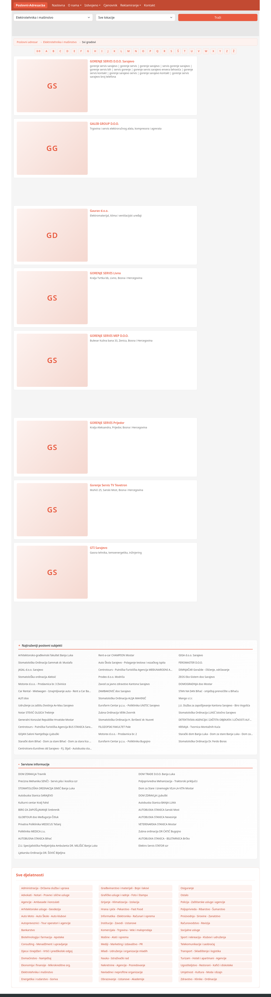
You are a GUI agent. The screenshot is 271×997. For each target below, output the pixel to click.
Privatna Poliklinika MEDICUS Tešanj (39, 816)
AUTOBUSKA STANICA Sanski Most (158, 803)
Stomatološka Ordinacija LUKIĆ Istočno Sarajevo (206, 709)
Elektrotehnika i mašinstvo (60, 42)
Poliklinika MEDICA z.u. (31, 823)
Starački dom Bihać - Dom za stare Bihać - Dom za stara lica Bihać (55, 737)
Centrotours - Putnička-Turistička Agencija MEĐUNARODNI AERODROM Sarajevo (135, 668)
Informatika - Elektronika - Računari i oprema (128, 907)
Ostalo (184, 886)
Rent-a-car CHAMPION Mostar (115, 655)
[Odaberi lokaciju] (135, 17)
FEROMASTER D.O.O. (190, 662)
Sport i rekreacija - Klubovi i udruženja (203, 928)
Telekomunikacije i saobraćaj (198, 936)
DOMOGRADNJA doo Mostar (195, 682)
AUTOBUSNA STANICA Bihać (34, 830)
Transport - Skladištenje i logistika (201, 943)
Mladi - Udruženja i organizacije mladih (124, 943)
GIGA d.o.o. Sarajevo (190, 655)
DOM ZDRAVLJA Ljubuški (153, 789)
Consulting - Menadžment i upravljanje (44, 936)
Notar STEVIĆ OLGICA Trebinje (35, 709)
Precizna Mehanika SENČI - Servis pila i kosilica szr (47, 775)
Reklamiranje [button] (129, 5)
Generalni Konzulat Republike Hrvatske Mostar (45, 716)
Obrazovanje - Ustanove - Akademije (122, 971)
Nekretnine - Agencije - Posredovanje (123, 957)
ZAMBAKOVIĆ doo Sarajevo (114, 689)
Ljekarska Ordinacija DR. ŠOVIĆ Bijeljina (41, 843)
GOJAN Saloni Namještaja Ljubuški (38, 730)
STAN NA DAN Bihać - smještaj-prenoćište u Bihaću (208, 689)
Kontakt (149, 5)
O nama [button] (73, 5)
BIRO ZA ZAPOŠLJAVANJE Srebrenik (38, 803)
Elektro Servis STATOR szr (153, 837)
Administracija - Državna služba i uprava (45, 878)
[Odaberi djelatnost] (53, 17)
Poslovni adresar (27, 42)
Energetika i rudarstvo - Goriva (39, 971)
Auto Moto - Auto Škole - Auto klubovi (43, 907)
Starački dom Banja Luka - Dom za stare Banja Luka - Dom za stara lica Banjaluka (216, 730)
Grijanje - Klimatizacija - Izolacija (120, 893)
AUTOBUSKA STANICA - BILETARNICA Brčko (163, 830)
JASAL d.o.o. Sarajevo (30, 668)
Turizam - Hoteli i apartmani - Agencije (203, 950)
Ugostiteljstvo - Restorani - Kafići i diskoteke (207, 957)
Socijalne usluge (190, 921)
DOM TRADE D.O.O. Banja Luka (156, 768)
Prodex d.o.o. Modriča (111, 675)
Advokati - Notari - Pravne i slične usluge (45, 886)
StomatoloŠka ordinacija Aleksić (36, 675)
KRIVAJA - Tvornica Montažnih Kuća (199, 723)
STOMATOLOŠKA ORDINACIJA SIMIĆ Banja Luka (45, 782)
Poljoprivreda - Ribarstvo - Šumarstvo (203, 900)
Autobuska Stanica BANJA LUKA (157, 796)
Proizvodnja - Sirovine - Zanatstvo (200, 907)
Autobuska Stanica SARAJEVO (35, 789)
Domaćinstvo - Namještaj (36, 950)
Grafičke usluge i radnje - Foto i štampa (124, 886)
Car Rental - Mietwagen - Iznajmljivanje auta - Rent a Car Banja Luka (55, 689)
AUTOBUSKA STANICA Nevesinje (157, 809)
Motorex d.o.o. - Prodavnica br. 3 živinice (41, 682)
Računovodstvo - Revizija (195, 914)
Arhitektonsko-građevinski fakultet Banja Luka (45, 655)
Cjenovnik (110, 5)
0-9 (38, 51)
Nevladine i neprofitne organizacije (122, 964)
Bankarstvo (28, 921)
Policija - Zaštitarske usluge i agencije (203, 893)
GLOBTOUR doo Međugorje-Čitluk (37, 809)
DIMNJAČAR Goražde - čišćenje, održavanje (203, 668)
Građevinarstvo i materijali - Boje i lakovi (125, 878)
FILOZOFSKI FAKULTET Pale (114, 723)
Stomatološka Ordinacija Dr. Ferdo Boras (202, 737)
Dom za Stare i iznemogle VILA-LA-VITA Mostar (165, 782)
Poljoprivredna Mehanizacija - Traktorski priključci (167, 775)
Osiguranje (187, 878)
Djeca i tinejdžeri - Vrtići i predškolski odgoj (46, 943)
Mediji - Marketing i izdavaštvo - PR (122, 936)
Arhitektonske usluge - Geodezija (41, 900)
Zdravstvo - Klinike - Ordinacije (199, 971)
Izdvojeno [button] (91, 5)
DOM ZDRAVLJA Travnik (31, 768)
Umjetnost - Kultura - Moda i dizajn (201, 964)
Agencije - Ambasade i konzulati (40, 893)
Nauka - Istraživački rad (115, 950)
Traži (218, 17)
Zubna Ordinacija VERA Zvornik (116, 709)
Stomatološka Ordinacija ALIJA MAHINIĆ (121, 696)
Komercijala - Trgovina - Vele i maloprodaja (126, 921)
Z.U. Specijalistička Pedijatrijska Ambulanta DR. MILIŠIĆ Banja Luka (56, 837)
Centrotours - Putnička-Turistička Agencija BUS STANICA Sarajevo (55, 723)
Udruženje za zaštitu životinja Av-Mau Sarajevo (45, 703)
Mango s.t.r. (185, 696)
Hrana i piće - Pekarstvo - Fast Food (122, 900)
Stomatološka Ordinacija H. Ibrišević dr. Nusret (125, 716)
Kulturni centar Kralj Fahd (33, 796)
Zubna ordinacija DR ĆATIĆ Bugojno (159, 823)
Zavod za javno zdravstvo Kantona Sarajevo (123, 682)
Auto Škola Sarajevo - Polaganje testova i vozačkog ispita (130, 662)
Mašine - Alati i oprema (114, 928)
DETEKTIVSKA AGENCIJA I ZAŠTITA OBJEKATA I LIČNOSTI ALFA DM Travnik (216, 716)
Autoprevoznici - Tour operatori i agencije (46, 914)
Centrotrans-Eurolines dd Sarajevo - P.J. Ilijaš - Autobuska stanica (55, 743)
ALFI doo (23, 696)
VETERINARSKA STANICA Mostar (157, 816)
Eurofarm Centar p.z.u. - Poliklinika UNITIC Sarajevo (128, 703)
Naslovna (58, 5)
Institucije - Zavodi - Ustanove (118, 914)
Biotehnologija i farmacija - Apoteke (42, 928)
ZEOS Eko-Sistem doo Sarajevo (196, 675)
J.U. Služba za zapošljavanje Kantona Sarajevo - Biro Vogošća (213, 703)
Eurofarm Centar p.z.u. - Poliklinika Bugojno (123, 737)
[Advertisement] (105, 193)
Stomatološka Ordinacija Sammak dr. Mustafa (44, 662)
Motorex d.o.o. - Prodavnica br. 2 (117, 730)
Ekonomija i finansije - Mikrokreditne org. (46, 957)
